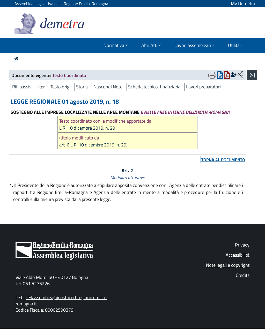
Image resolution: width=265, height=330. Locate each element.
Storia (82, 86)
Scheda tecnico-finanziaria (154, 86)
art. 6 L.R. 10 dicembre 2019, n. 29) (93, 144)
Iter (41, 86)
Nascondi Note (107, 86)
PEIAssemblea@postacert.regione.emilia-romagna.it (61, 300)
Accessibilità (237, 254)
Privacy (242, 244)
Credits (242, 275)
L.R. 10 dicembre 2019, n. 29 (87, 127)
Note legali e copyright (227, 265)
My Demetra (243, 3)
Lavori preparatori (203, 86)
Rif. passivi (22, 86)
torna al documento (223, 160)
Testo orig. (60, 86)
